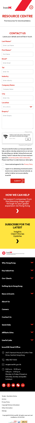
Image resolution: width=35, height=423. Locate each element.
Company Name (8, 85)
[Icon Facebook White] (8, 385)
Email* (4, 59)
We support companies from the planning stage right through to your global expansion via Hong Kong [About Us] (17, 202)
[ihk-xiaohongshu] (23, 385)
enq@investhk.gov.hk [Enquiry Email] (13, 364)
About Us (6, 301)
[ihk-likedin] (4, 385)
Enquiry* (5, 111)
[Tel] (17, 71)
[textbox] (16, 107)
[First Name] (17, 54)
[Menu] (31, 7)
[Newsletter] (17, 241)
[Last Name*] (17, 45)
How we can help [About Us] (18, 194)
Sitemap (4, 411)
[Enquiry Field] (17, 121)
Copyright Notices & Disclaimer (11, 405)
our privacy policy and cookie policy (19, 158)
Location (5, 103)
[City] (17, 98)
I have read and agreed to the (17, 164)
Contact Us (6, 317)
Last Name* (6, 41)
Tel (3, 68)
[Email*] (17, 63)
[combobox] (17, 106)
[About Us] (17, 211)
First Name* (6, 50)
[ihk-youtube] (13, 385)
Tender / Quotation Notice (9, 396)
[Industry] (17, 80)
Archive (4, 399)
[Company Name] (17, 89)
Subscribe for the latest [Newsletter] (17, 226)
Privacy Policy (28, 164)
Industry (5, 76)
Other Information (7, 408)
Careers (5, 309)
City (3, 94)
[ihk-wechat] (18, 385)
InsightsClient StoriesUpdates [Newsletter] (17, 233)
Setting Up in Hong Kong (12, 286)
